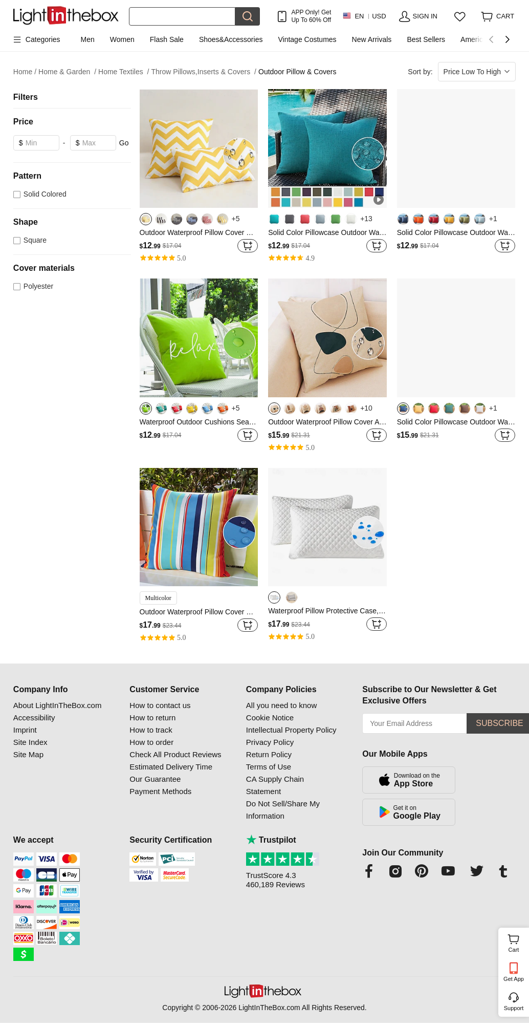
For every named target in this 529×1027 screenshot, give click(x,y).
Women (122, 39)
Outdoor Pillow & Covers (297, 72)
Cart (517, 942)
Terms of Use (268, 766)
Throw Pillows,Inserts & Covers (204, 72)
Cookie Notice (270, 717)
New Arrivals (372, 39)
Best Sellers (426, 39)
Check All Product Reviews (175, 754)
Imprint (25, 729)
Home (24, 72)
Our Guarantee (155, 779)
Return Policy (269, 754)
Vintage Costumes (307, 39)
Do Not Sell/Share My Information (283, 809)
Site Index (30, 742)
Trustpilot (271, 840)
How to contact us (159, 705)
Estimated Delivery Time (170, 766)
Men (88, 39)
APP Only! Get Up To (311, 16)
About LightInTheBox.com (57, 705)
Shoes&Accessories (231, 39)
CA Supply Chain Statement (275, 785)
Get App (513, 979)
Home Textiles (123, 72)
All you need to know (281, 705)
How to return (152, 717)
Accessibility (34, 717)
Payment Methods (160, 791)
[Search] (182, 16)
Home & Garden (67, 72)
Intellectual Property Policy (291, 729)
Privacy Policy (270, 742)
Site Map (28, 754)
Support (514, 1008)
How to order (151, 742)
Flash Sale (167, 39)
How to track (150, 729)
